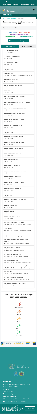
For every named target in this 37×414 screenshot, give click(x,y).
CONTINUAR (30, 408)
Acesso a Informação (12, 18)
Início (4, 18)
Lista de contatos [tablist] (9, 46)
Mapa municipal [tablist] (27, 46)
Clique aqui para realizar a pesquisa (18, 41)
